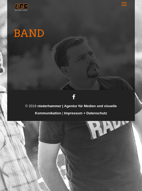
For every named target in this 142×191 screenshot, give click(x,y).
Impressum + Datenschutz (85, 113)
